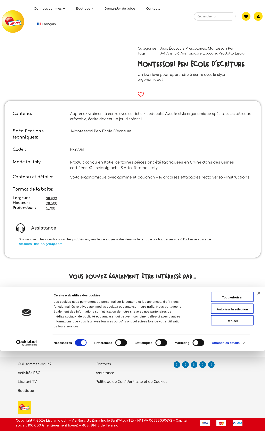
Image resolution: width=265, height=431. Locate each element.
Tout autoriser (220, 377)
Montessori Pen (221, 48)
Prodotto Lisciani (233, 53)
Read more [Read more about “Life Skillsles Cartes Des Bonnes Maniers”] (130, 342)
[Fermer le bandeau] (258, 377)
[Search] (226, 18)
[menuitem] (46, 24)
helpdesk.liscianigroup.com (41, 244)
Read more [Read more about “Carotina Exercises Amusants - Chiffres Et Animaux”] (209, 342)
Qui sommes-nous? (34, 364)
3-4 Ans (166, 53)
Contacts (103, 364)
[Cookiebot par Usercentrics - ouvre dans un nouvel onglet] (26, 423)
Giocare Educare (203, 53)
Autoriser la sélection (220, 389)
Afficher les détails (226, 423)
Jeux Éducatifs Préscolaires (183, 48)
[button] (139, 94)
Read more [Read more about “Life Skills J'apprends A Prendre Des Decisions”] (55, 342)
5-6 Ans (180, 53)
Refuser (220, 401)
